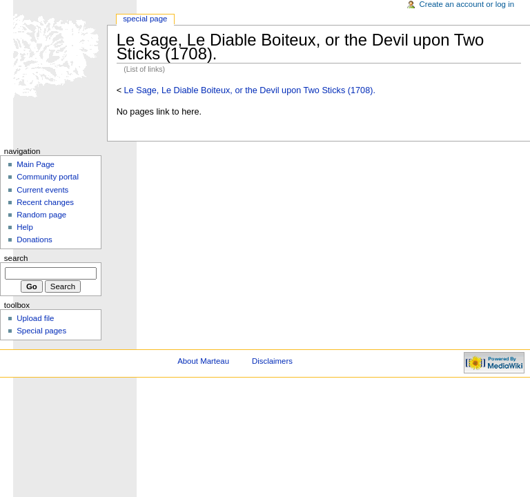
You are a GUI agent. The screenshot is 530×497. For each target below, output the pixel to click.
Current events (42, 190)
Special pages (41, 331)
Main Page (36, 164)
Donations (34, 239)
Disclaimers (272, 361)
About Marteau (203, 361)
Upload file (35, 318)
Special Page (145, 18)
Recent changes (45, 202)
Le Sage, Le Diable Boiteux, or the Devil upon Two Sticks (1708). (249, 90)
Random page (41, 215)
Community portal (48, 177)
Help (25, 227)
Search (16, 258)
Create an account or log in (467, 4)
